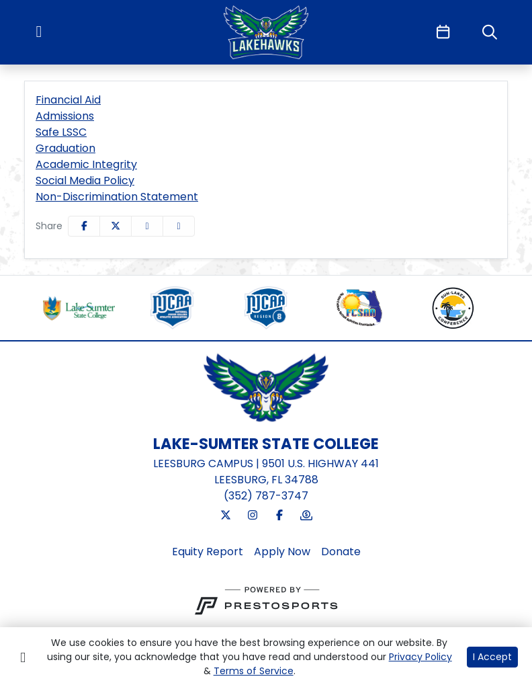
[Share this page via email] (147, 226)
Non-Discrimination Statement (117, 196)
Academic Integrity (86, 164)
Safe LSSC (61, 132)
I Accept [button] (492, 656)
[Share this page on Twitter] (115, 226)
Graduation (65, 148)
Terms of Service (254, 671)
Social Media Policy (85, 180)
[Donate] (306, 515)
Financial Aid (68, 100)
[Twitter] (225, 515)
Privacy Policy (420, 656)
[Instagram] (252, 515)
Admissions (65, 116)
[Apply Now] (282, 551)
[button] (179, 226)
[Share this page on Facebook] (84, 226)
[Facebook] (279, 515)
